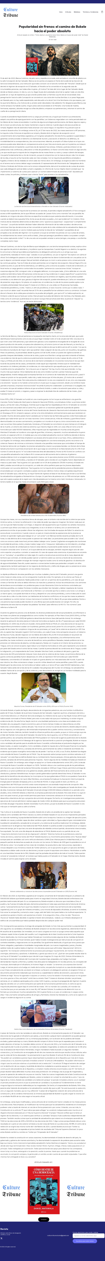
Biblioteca (77, 12)
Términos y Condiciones (90, 12)
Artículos (68, 12)
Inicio (61, 12)
